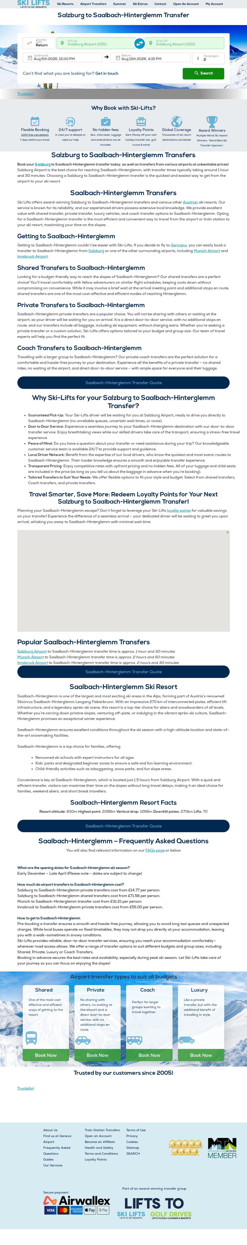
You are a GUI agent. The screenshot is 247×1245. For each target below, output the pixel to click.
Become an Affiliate (100, 1142)
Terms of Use (136, 1130)
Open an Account (98, 1136)
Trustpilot (25, 93)
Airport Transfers (93, 4)
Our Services (52, 1165)
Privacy (132, 1136)
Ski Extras (140, 4)
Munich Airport (30, 657)
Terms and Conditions (101, 1154)
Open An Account (186, 4)
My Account (214, 4)
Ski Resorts (65, 4)
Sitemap (132, 1148)
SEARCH (133, 1154)
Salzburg (43, 164)
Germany (179, 245)
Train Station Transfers (102, 1130)
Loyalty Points (96, 1159)
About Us (50, 1130)
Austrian (190, 202)
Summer (119, 4)
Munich (200, 250)
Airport (213, 250)
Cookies (132, 1142)
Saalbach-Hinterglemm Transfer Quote (123, 382)
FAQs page (155, 850)
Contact (160, 4)
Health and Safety (99, 1148)
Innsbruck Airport (32, 256)
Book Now (46, 1055)
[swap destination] (140, 43)
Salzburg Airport (32, 651)
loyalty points (179, 510)
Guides (48, 1159)
